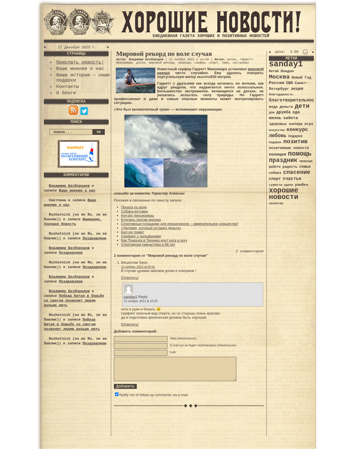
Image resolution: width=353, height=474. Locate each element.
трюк (225, 62)
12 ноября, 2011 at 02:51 (138, 266)
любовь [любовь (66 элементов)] (277, 135)
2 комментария (250, 251)
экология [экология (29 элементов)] (276, 203)
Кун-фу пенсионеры (137, 215)
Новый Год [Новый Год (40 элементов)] (301, 77)
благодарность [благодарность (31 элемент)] (281, 94)
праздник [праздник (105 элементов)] (283, 160)
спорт (213, 62)
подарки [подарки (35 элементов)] (295, 136)
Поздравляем (94, 238)
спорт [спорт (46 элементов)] (275, 179)
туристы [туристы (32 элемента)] (275, 185)
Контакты (67, 86)
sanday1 (130, 297)
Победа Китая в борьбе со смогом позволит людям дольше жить (74, 300)
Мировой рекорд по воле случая (164, 53)
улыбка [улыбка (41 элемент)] (301, 185)
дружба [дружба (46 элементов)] (283, 112)
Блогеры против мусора (141, 220)
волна (231, 59)
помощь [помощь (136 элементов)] (300, 154)
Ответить (130, 278)
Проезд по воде (134, 207)
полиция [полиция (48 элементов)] (277, 154)
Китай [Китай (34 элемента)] (274, 71)
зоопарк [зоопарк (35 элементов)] (295, 124)
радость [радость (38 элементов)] (289, 167)
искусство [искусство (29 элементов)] (277, 130)
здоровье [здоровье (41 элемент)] (278, 124)
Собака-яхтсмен (134, 211)
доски (140, 62)
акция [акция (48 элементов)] (297, 89)
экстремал (241, 62)
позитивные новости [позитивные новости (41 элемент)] (289, 148)
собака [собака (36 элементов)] (275, 173)
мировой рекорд (161, 62)
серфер (199, 62)
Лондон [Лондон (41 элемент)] (287, 71)
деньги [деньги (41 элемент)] (286, 107)
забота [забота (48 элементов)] (290, 118)
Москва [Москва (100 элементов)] (279, 77)
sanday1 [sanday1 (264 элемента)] (286, 64)
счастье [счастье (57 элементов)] (292, 178)
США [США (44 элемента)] (289, 83)
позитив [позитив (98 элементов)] (295, 141)
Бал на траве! (132, 232)
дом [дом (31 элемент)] (271, 112)
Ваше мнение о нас (80, 68)
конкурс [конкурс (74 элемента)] (297, 130)
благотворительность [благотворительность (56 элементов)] (294, 100)
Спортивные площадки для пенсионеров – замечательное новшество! (179, 224)
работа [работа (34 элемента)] (275, 167)
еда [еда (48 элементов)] (296, 112)
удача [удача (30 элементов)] (288, 185)
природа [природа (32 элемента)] (305, 161)
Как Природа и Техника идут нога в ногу (154, 240)
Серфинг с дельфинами (141, 236)
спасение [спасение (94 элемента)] (296, 172)
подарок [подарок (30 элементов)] (275, 142)
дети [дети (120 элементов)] (302, 106)
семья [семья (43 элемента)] (305, 166)
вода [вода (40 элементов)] (273, 107)
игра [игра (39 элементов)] (308, 124)
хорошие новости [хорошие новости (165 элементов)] (283, 194)
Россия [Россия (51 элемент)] (276, 82)
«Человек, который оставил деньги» (151, 228)
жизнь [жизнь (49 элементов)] (275, 118)
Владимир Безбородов (69, 186)
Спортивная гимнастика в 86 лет (148, 244)
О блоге (66, 93)
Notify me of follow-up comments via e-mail (153, 395)
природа (184, 62)
